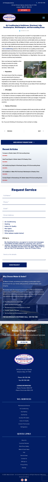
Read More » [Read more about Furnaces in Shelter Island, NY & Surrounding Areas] (5, 155)
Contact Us (24, 458)
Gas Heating (24, 411)
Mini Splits (8, 228)
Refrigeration (9, 231)
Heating (7, 224)
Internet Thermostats (24, 424)
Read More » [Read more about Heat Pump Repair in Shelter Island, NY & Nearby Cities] (5, 161)
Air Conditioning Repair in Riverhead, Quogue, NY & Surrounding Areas (21, 165)
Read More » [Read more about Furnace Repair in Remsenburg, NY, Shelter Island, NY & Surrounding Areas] (5, 180)
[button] (44, 17)
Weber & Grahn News (24, 449)
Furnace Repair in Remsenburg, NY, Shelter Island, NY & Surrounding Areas (22, 177)
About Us (24, 440)
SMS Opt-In (24, 461)
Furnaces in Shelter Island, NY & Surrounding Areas (16, 153)
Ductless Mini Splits (24, 417)
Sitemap (24, 467)
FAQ (24, 452)
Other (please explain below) (14, 233)
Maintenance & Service (24, 405)
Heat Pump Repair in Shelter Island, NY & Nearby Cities (17, 159)
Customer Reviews (24, 443)
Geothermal (24, 414)
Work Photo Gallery (24, 446)
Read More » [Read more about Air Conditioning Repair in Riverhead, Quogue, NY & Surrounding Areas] (5, 167)
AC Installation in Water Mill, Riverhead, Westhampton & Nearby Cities (21, 171)
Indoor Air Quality (10, 226)
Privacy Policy (36, 248)
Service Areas (24, 455)
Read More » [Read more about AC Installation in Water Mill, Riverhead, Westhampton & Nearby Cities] (5, 174)
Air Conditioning (10, 221)
